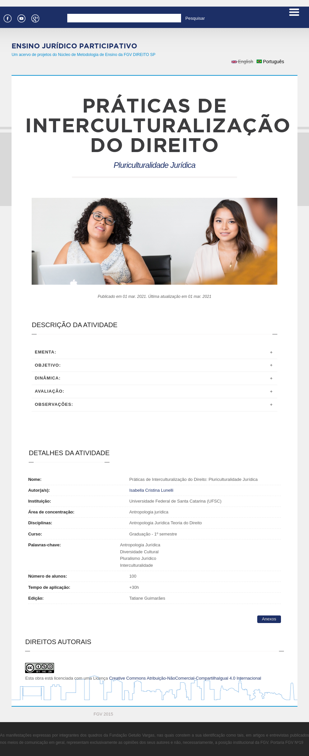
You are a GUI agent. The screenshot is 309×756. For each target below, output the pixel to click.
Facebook (7, 18)
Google (35, 18)
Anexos (269, 618)
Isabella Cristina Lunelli (151, 490)
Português (270, 61)
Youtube (21, 18)
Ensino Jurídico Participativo (74, 46)
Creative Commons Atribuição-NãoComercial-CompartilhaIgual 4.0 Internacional (185, 678)
